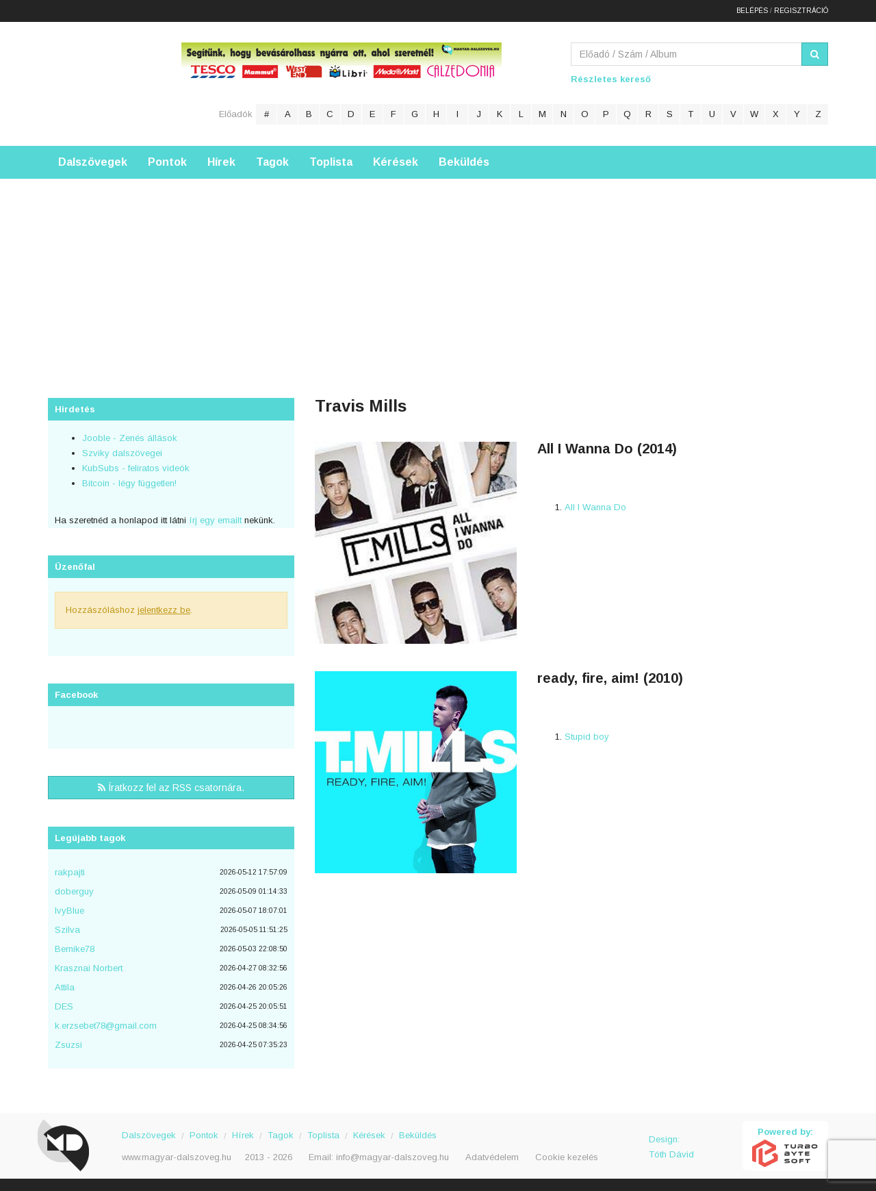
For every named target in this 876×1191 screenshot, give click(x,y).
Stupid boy (587, 735)
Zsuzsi (68, 1043)
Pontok (167, 160)
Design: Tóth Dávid (671, 1145)
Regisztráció (801, 10)
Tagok (272, 160)
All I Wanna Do (595, 506)
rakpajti (70, 871)
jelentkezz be (164, 608)
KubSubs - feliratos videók (136, 467)
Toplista (330, 160)
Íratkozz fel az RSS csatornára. (171, 786)
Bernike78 (74, 947)
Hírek (221, 160)
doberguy (74, 890)
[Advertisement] (438, 273)
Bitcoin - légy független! (129, 482)
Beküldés (464, 160)
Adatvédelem (492, 1156)
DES (64, 1005)
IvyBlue (69, 909)
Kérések (395, 160)
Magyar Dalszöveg (102, 81)
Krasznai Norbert (89, 967)
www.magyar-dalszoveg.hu (176, 1156)
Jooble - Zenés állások (129, 436)
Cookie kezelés (566, 1156)
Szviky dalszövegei (122, 452)
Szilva (67, 928)
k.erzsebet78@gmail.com (106, 1024)
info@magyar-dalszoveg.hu (392, 1156)
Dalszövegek (92, 160)
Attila (65, 986)
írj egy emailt (214, 519)
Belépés (752, 10)
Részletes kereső (611, 78)
